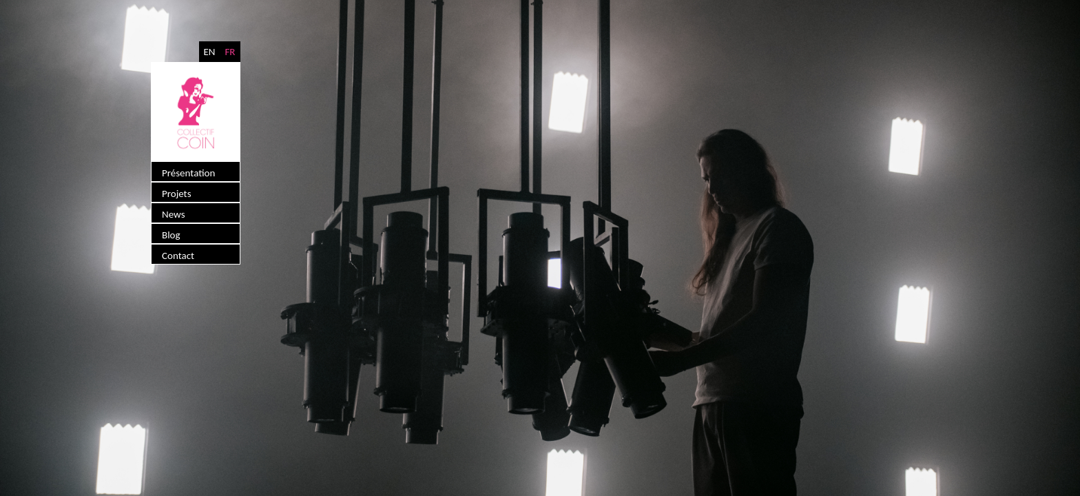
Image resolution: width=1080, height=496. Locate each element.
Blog (171, 235)
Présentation (188, 173)
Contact (178, 255)
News (173, 214)
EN (209, 51)
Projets (176, 193)
